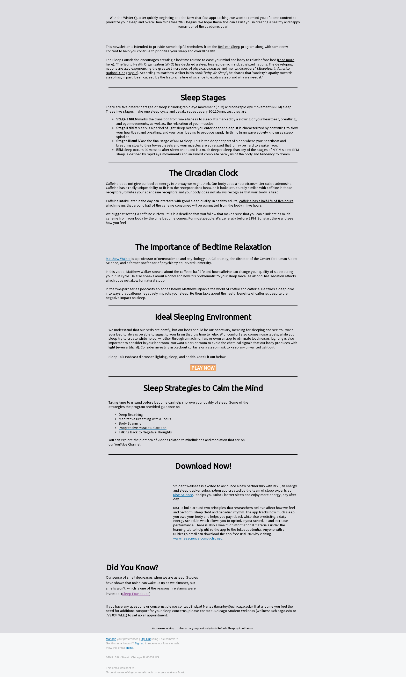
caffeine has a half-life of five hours (266, 201)
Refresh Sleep (229, 46)
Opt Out (146, 638)
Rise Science (183, 494)
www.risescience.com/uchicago (197, 538)
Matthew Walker (118, 258)
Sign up (139, 643)
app (229, 338)
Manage (111, 638)
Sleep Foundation (135, 593)
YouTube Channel (127, 444)
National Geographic (121, 72)
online (129, 647)
